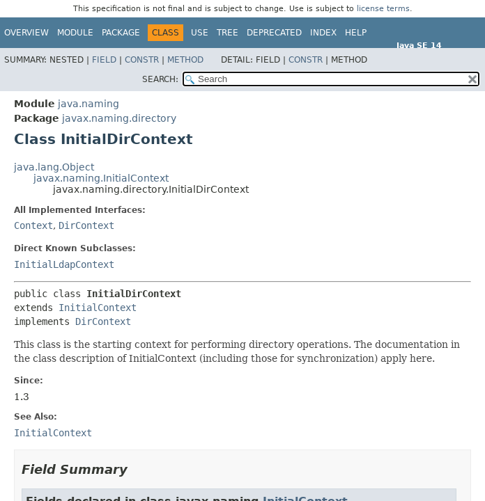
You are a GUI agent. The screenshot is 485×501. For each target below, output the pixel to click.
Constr (142, 60)
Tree (227, 33)
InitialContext (98, 307)
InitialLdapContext (64, 264)
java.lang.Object (54, 167)
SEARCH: (160, 79)
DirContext (86, 225)
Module (75, 33)
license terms (383, 8)
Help (356, 33)
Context (33, 225)
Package (121, 33)
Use (199, 33)
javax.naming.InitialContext (101, 178)
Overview (26, 33)
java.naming (88, 103)
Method (185, 60)
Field (104, 60)
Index (323, 33)
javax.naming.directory (119, 118)
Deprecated (274, 33)
